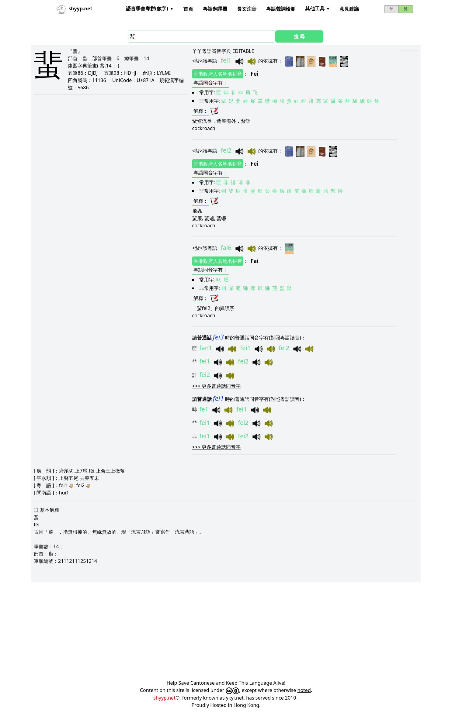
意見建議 (349, 8)
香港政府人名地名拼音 (217, 74)
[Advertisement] (213, 626)
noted (304, 690)
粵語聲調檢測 (280, 8)
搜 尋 (299, 36)
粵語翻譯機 (215, 8)
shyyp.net (164, 697)
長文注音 (246, 8)
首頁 (188, 8)
